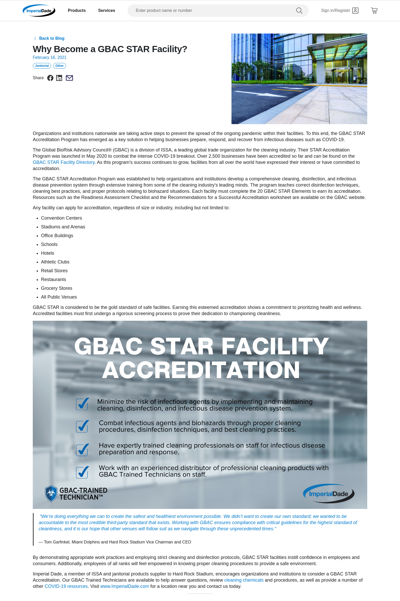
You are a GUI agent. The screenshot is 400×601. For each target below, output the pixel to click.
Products (77, 10)
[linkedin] (59, 78)
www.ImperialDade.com (124, 586)
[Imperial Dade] (38, 10)
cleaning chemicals (243, 580)
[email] (69, 78)
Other (59, 66)
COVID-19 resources (66, 586)
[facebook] (50, 78)
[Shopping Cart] (374, 10)
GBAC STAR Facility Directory (63, 162)
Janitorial (42, 66)
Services (106, 10)
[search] (300, 10)
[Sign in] (339, 10)
